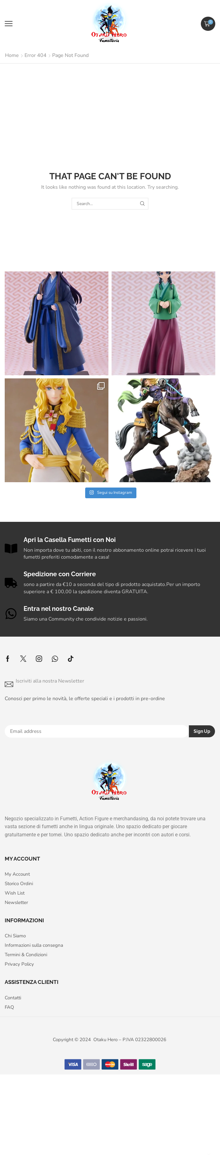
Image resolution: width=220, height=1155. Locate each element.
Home (12, 55)
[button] (9, 24)
